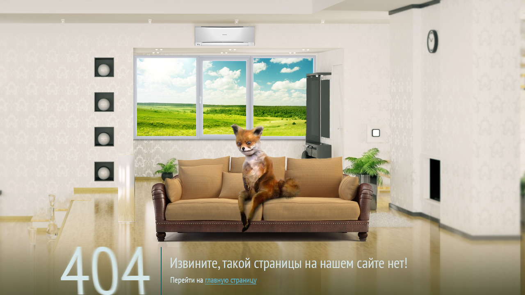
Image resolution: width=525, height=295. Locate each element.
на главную (267, 255)
